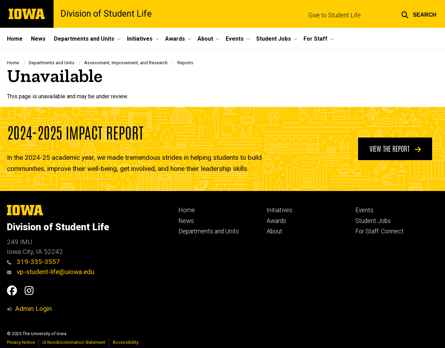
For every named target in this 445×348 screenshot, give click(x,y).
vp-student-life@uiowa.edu (50, 272)
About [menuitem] (205, 38)
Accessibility (125, 342)
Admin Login (33, 309)
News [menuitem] (38, 38)
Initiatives (279, 210)
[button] (419, 14)
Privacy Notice (21, 342)
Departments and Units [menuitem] (84, 38)
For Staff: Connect (379, 231)
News (186, 220)
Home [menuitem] (15, 38)
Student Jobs (373, 220)
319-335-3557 (33, 262)
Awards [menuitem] (175, 38)
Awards (276, 220)
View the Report (395, 148)
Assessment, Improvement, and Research (126, 62)
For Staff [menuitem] (315, 38)
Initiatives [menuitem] (140, 38)
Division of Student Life (106, 13)
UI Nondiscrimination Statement (73, 342)
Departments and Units (51, 62)
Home (13, 62)
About (274, 231)
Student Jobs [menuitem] (273, 38)
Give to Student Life (334, 15)
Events (364, 210)
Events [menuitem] (235, 38)
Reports (185, 62)
